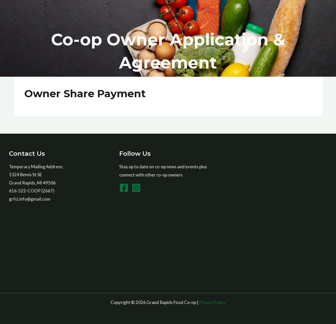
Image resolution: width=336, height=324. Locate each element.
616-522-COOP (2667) (32, 191)
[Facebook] (124, 187)
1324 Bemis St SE (25, 175)
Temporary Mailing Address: (36, 166)
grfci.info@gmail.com (30, 199)
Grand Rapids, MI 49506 (32, 182)
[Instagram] (136, 187)
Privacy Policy (212, 302)
